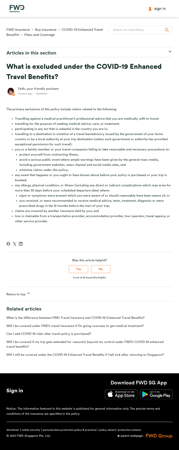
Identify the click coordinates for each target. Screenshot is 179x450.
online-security (31, 429)
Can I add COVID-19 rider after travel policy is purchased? (48, 333)
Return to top (18, 293)
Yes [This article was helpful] (78, 269)
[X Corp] (14, 244)
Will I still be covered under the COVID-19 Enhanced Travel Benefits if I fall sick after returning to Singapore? (85, 354)
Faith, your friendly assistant (38, 88)
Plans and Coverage (39, 35)
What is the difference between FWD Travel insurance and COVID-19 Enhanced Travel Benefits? (75, 317)
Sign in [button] (157, 9)
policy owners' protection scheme (120, 429)
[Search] (140, 30)
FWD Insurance (18, 29)
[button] (14, 391)
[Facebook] (8, 244)
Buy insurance (45, 29)
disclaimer (12, 429)
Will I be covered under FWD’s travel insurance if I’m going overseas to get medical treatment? (75, 326)
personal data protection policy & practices (70, 429)
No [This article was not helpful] (101, 269)
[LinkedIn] (21, 244)
